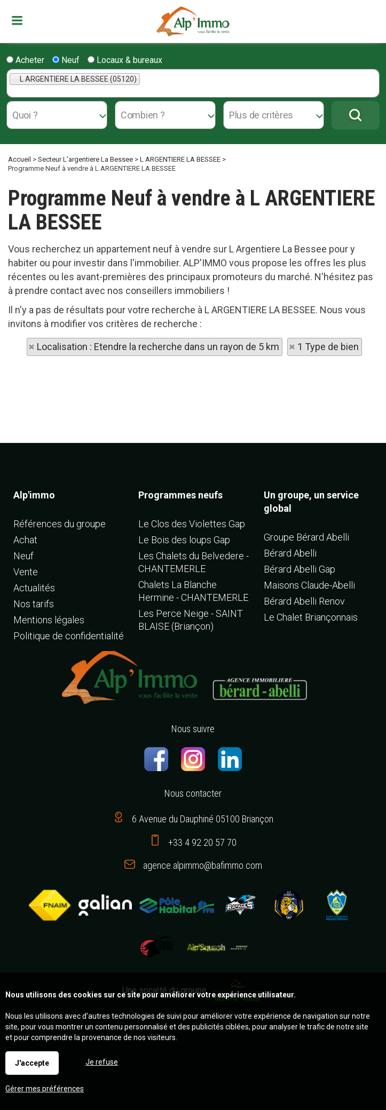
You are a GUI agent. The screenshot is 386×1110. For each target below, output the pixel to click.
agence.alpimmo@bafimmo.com (202, 865)
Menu (18, 20)
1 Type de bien (328, 346)
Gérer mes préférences (44, 1088)
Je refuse (101, 1062)
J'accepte (32, 1063)
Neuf (66, 60)
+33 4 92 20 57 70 (202, 842)
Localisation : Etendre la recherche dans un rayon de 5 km (158, 346)
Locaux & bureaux (125, 60)
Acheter (25, 60)
